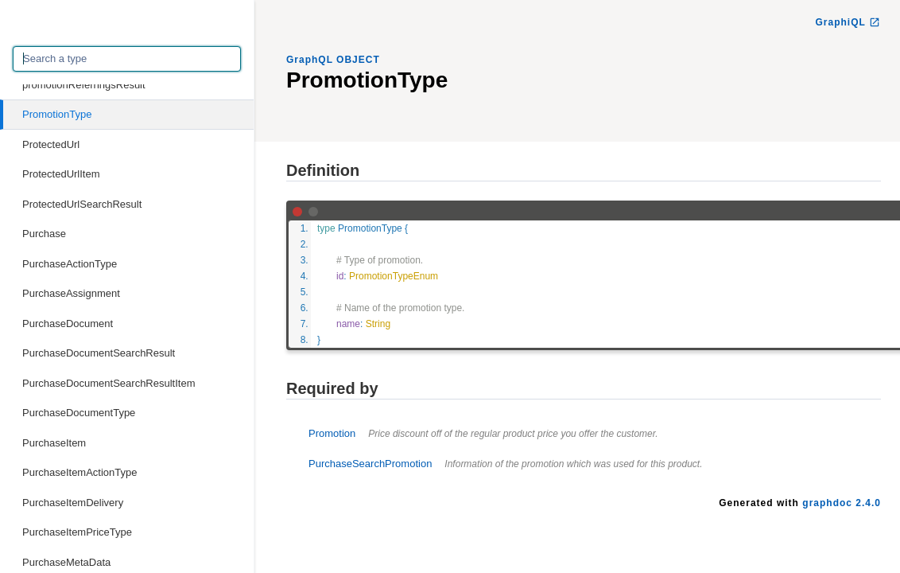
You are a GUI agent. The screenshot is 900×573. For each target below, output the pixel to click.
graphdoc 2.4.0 (841, 503)
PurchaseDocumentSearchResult (98, 353)
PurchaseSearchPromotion (505, 464)
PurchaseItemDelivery (72, 503)
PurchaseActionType (69, 264)
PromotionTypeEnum (393, 276)
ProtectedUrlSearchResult (82, 204)
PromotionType (56, 114)
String (378, 323)
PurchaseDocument (67, 323)
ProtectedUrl (51, 144)
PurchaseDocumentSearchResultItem (109, 383)
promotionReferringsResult (83, 85)
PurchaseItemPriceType (77, 532)
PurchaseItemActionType (80, 472)
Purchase (44, 234)
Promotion (483, 433)
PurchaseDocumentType (78, 413)
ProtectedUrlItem (61, 174)
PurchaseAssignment (71, 293)
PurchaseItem (54, 443)
